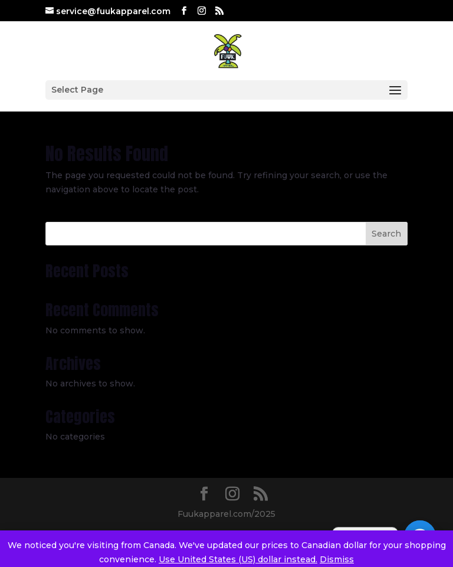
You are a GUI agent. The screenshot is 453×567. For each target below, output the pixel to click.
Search (386, 233)
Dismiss (337, 559)
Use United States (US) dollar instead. (238, 559)
